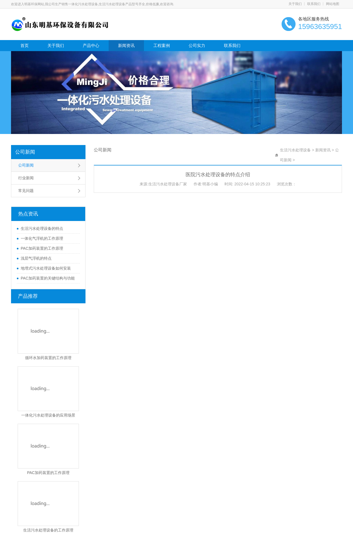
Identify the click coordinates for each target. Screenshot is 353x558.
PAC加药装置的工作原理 (42, 248)
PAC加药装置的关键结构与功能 (48, 278)
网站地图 (332, 4)
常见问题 (26, 190)
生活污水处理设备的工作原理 (48, 530)
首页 (24, 45)
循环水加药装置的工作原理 (48, 358)
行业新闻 (26, 178)
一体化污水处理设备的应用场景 (48, 415)
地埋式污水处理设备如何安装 (46, 268)
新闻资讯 (126, 45)
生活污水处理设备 (295, 150)
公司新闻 (25, 152)
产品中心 (91, 45)
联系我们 (313, 4)
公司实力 (197, 45)
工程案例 (161, 45)
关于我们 (295, 4)
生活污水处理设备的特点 (42, 228)
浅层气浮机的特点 (36, 258)
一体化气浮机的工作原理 (42, 238)
